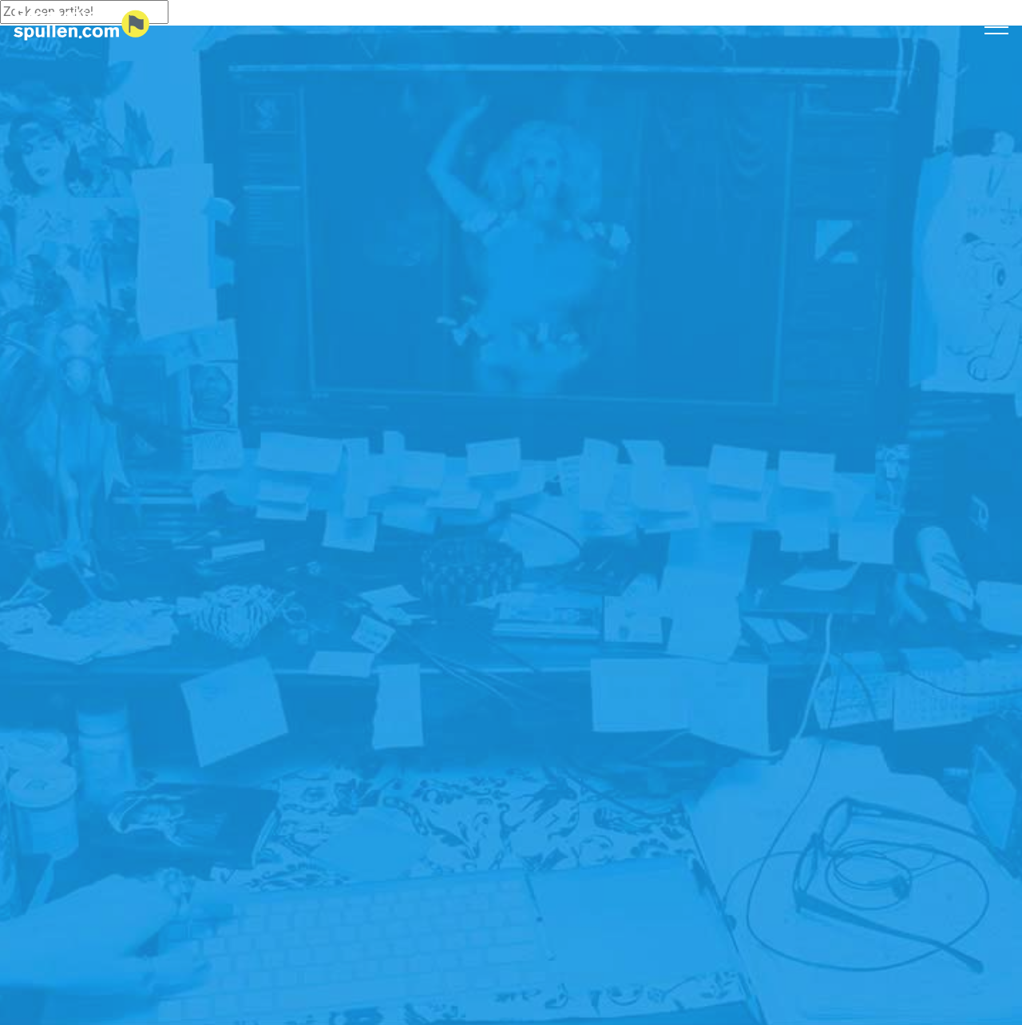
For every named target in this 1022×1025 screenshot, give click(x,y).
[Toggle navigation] (996, 26)
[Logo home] (81, 25)
